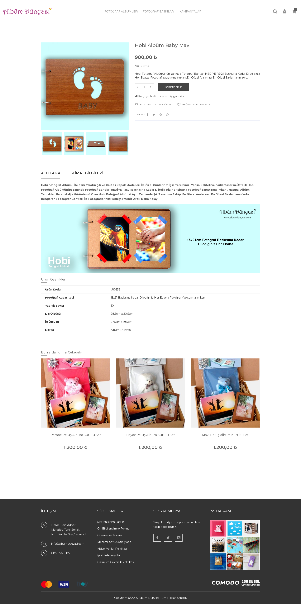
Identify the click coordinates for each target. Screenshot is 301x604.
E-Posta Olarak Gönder (154, 104)
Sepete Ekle (174, 87)
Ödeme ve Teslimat (110, 535)
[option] (52, 143)
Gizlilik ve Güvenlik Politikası (115, 562)
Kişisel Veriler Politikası (112, 548)
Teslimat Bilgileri (84, 173)
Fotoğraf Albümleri (121, 11)
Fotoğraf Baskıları (159, 11)
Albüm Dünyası (149, 598)
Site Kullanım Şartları (111, 522)
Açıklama (50, 173)
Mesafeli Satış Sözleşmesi (114, 542)
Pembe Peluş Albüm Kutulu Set (75, 435)
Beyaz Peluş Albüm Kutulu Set (150, 435)
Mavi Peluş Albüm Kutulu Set (225, 435)
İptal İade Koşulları (109, 555)
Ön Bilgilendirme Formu (113, 528)
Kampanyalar (190, 11)
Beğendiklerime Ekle (193, 104)
